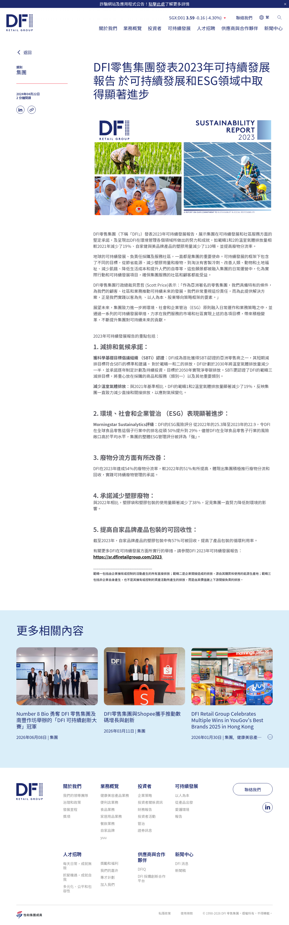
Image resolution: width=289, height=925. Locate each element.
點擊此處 (157, 4)
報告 (178, 816)
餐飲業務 (107, 823)
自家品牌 (107, 830)
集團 (54, 737)
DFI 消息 (182, 863)
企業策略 (145, 795)
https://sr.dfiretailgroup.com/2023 (128, 557)
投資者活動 (147, 816)
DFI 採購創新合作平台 (152, 878)
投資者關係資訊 (150, 802)
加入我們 (107, 884)
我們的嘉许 (109, 870)
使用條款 (186, 913)
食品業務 (107, 809)
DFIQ (142, 869)
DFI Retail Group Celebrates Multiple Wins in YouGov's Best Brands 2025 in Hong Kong (227, 720)
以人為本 (182, 795)
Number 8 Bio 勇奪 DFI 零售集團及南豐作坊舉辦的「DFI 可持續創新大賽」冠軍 (56, 720)
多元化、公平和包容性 (77, 889)
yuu (103, 837)
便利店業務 (109, 802)
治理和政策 (72, 802)
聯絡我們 (244, 18)
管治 (141, 823)
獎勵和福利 (109, 863)
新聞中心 (273, 28)
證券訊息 (145, 830)
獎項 (66, 816)
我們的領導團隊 (75, 795)
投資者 (155, 28)
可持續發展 (179, 28)
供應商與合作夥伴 (239, 28)
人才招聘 (206, 28)
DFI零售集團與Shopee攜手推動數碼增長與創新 (142, 717)
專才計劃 (107, 877)
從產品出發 (184, 802)
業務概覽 (132, 28)
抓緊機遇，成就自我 (77, 877)
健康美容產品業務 (253, 737)
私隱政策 (165, 913)
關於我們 (108, 28)
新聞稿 (180, 870)
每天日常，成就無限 (77, 866)
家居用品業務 (111, 816)
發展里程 (70, 809)
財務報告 (145, 809)
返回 (27, 52)
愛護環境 (182, 809)
